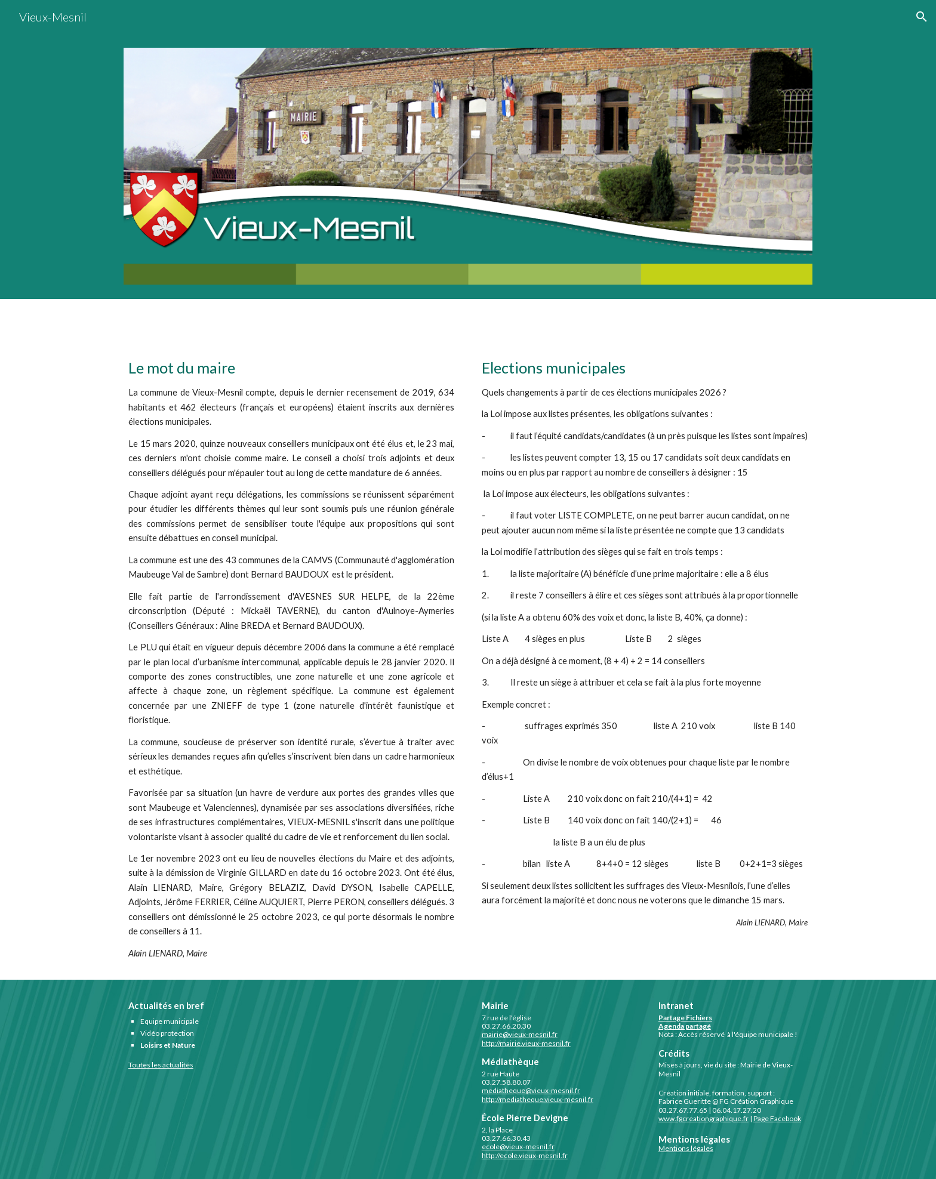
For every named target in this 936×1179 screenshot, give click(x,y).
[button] (921, 16)
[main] (291, 659)
